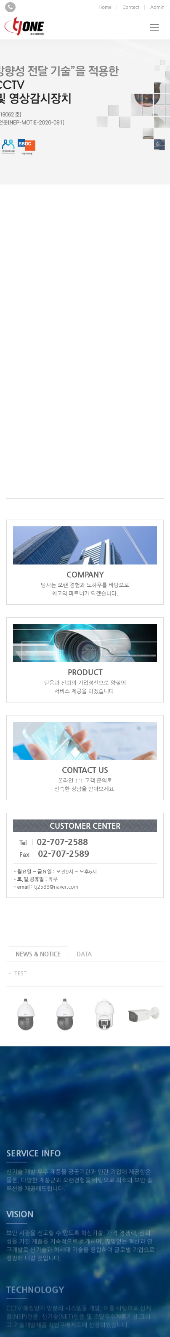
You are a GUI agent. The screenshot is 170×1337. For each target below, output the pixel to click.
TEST (20, 982)
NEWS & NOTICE (38, 962)
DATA (84, 962)
